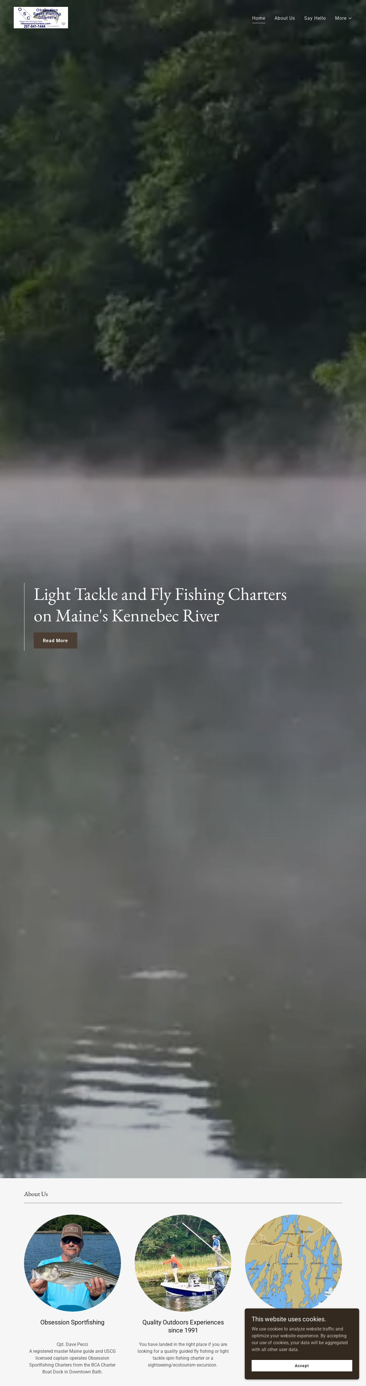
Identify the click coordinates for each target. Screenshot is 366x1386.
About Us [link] (284, 18)
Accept (302, 1365)
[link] (41, 17)
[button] (343, 18)
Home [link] (258, 18)
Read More (55, 640)
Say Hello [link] (315, 18)
